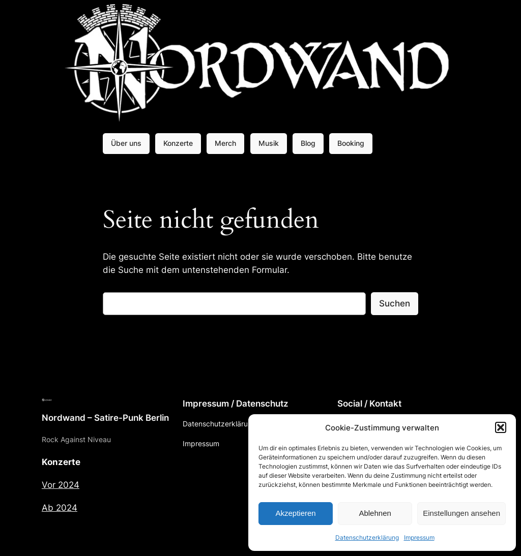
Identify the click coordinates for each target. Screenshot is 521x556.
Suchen (394, 303)
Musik (268, 143)
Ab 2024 (59, 508)
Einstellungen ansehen (461, 513)
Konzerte (178, 143)
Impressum (419, 537)
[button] (501, 427)
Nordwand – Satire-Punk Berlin (105, 418)
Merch (225, 143)
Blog (308, 143)
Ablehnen (375, 513)
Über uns (126, 143)
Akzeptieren (295, 513)
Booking (350, 143)
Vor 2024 (60, 485)
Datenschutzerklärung (367, 537)
